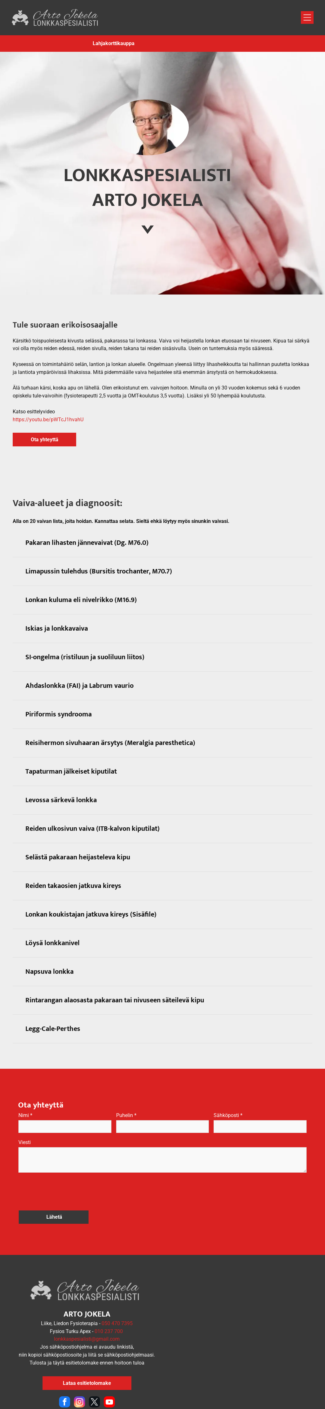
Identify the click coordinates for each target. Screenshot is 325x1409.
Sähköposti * (228, 1115)
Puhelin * (126, 1115)
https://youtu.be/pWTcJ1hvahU (48, 420)
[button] (162, 543)
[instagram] (79, 1380)
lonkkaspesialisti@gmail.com (87, 1317)
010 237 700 (109, 1309)
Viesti (24, 1142)
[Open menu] (307, 17)
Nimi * (25, 1115)
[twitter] (94, 1380)
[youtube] (109, 1380)
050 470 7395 (117, 1301)
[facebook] (64, 1380)
